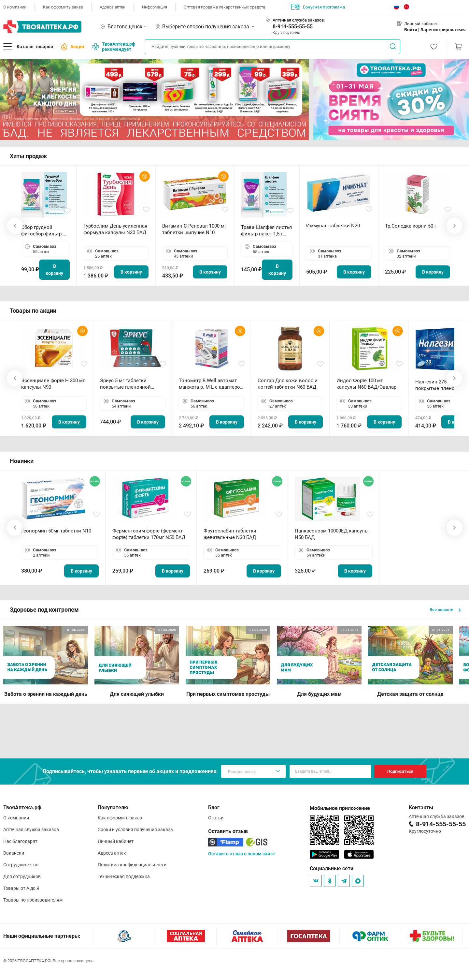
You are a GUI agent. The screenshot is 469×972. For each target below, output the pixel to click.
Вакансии (13, 853)
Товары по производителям (33, 900)
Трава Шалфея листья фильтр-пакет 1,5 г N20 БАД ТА (266, 230)
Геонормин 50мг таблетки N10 (56, 531)
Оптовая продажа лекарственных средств (224, 7)
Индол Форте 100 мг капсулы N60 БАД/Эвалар (366, 384)
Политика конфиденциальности (132, 864)
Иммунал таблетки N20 (333, 226)
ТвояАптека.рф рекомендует (113, 46)
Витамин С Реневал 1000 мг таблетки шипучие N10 (194, 229)
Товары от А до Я (21, 888)
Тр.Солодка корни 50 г (410, 226)
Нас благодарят (20, 841)
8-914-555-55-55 (293, 26)
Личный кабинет (116, 841)
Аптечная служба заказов (31, 829)
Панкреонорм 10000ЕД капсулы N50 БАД (332, 534)
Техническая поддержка (124, 876)
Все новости (445, 609)
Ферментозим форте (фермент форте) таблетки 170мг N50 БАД (148, 534)
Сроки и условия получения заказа (135, 829)
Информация (154, 7)
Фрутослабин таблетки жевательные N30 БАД (230, 534)
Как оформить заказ (63, 7)
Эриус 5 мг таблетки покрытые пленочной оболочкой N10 (125, 384)
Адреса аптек (112, 7)
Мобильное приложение (340, 808)
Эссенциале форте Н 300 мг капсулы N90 (53, 384)
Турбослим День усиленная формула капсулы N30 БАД (115, 229)
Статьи (215, 817)
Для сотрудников (22, 876)
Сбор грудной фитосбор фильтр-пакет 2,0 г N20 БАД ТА (43, 230)
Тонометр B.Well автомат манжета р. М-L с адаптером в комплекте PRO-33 (211, 384)
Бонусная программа (318, 7)
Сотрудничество (20, 864)
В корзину (54, 269)
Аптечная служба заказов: (299, 20)
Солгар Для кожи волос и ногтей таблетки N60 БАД (288, 384)
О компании (14, 7)
